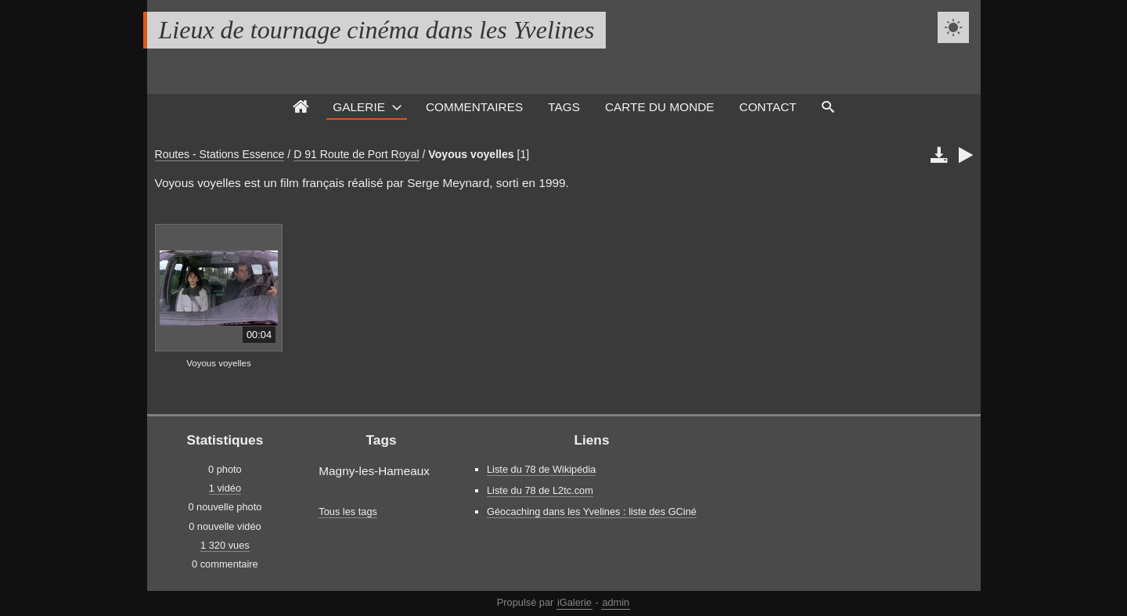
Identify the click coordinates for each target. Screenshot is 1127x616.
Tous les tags (348, 511)
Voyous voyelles (470, 154)
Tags (564, 106)
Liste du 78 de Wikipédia (541, 469)
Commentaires (474, 106)
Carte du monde (660, 106)
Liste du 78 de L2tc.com (540, 490)
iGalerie (574, 602)
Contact (768, 106)
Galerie (359, 106)
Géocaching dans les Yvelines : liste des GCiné (592, 511)
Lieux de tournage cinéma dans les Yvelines (377, 30)
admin (615, 602)
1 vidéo (225, 488)
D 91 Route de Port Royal (356, 154)
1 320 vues (225, 545)
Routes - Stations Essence (220, 154)
